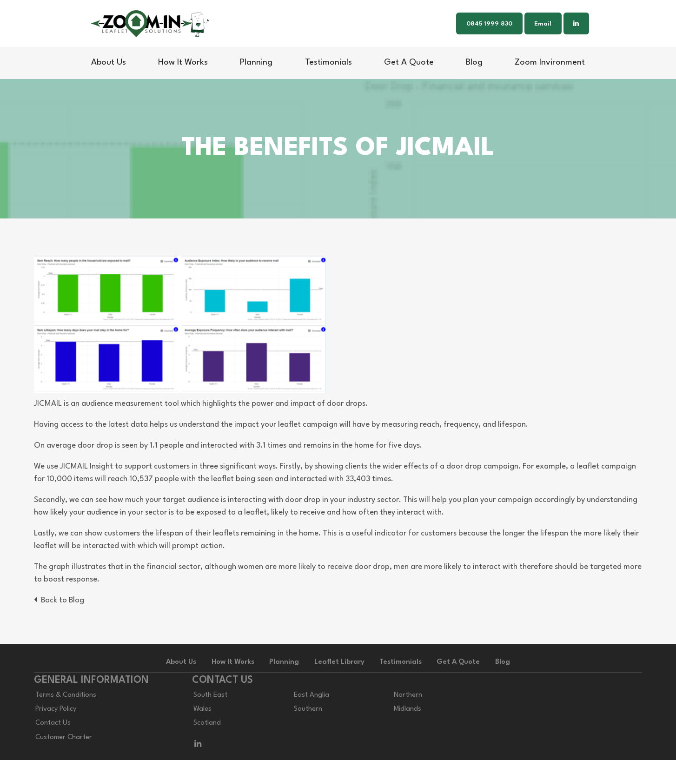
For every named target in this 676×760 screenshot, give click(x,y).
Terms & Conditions (65, 695)
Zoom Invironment (550, 62)
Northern (408, 695)
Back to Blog (59, 600)
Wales (202, 709)
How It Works (183, 62)
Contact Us (53, 723)
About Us (108, 62)
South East (210, 695)
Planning (256, 62)
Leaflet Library (339, 662)
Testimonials (328, 62)
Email (542, 24)
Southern (308, 709)
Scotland (207, 723)
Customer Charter (63, 737)
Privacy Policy (55, 709)
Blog (474, 62)
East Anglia (311, 695)
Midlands (407, 709)
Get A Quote (409, 62)
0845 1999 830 (489, 24)
